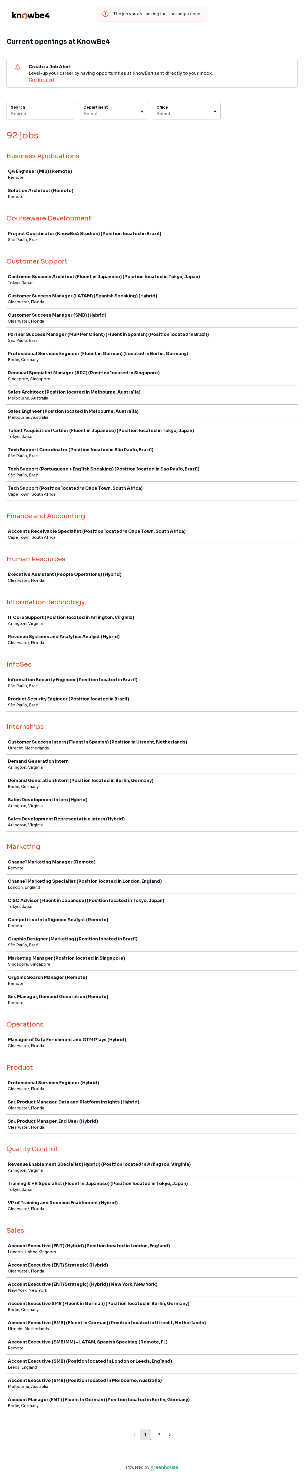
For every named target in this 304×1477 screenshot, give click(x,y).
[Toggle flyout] (142, 111)
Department (96, 107)
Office (162, 107)
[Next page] (170, 1435)
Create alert (42, 80)
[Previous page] (135, 1435)
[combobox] (84, 114)
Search (18, 107)
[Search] (40, 114)
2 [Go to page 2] (158, 1435)
